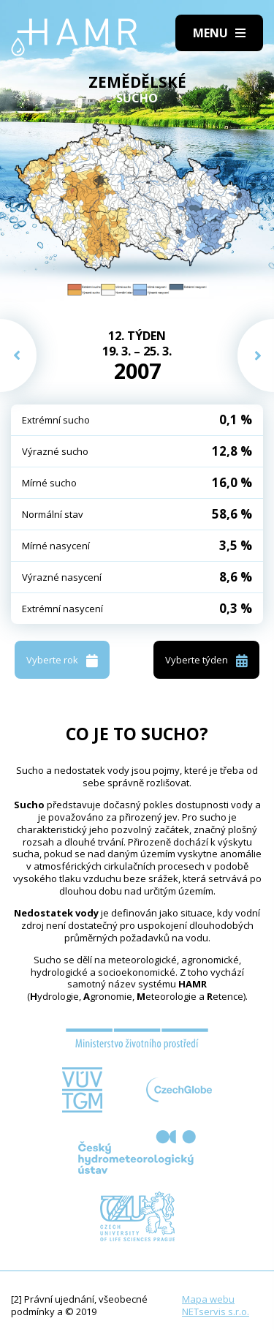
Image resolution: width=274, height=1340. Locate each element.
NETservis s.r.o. (215, 1311)
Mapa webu (208, 1299)
